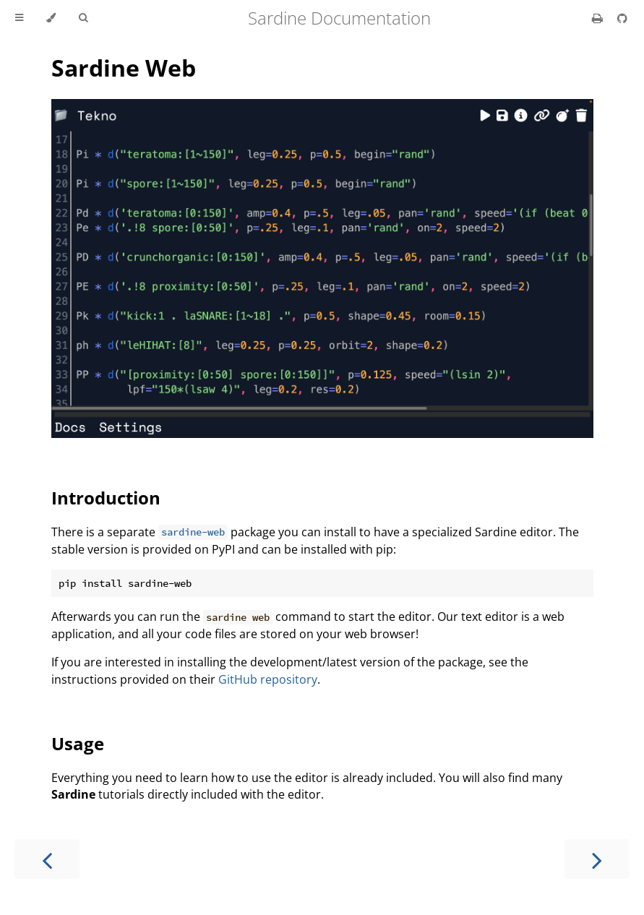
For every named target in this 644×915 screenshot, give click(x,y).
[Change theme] (51, 18)
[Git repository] (622, 18)
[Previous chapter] (47, 859)
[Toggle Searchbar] (83, 18)
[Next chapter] (597, 859)
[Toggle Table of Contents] (19, 18)
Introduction (105, 498)
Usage (77, 743)
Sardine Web (123, 67)
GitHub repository (267, 679)
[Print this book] (598, 18)
